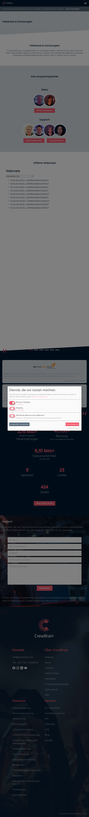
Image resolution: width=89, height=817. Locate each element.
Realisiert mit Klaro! (73, 428)
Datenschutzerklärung (39, 397)
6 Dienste (20, 410)
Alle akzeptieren (72, 424)
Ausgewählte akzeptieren (19, 424)
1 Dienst (19, 404)
